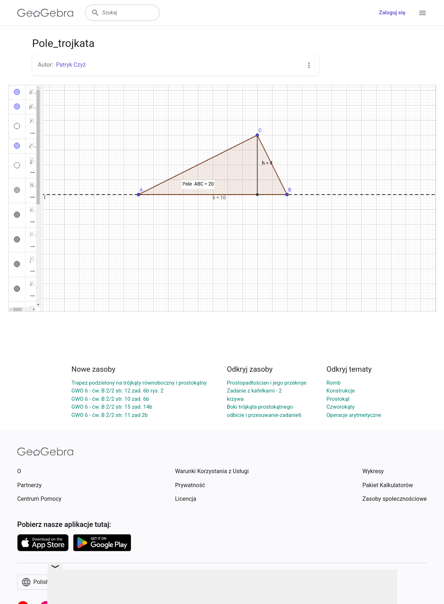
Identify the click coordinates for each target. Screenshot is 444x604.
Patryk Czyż (71, 64)
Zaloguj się (392, 12)
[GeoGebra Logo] (45, 13)
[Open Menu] (422, 13)
